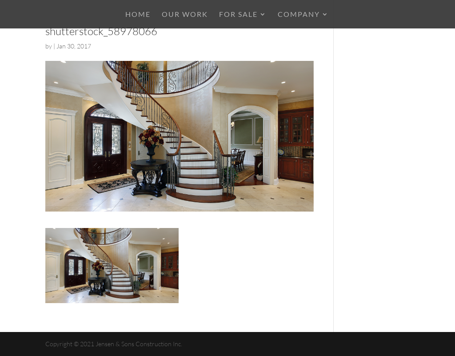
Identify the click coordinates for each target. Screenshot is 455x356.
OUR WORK (185, 14)
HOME (138, 14)
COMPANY (299, 14)
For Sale (238, 14)
